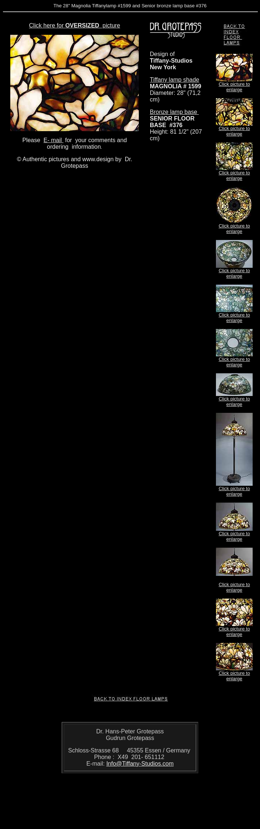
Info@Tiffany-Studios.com (139, 763)
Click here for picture (74, 25)
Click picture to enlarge (234, 86)
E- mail (54, 140)
